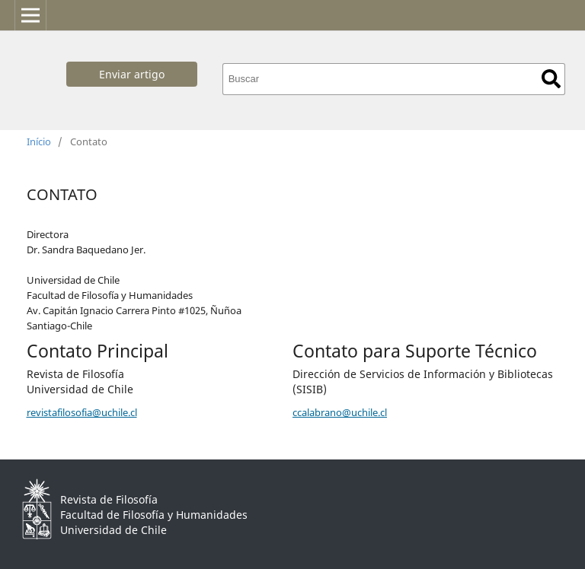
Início (39, 141)
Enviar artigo (132, 74)
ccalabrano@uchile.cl (339, 412)
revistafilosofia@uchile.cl (82, 412)
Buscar (551, 78)
